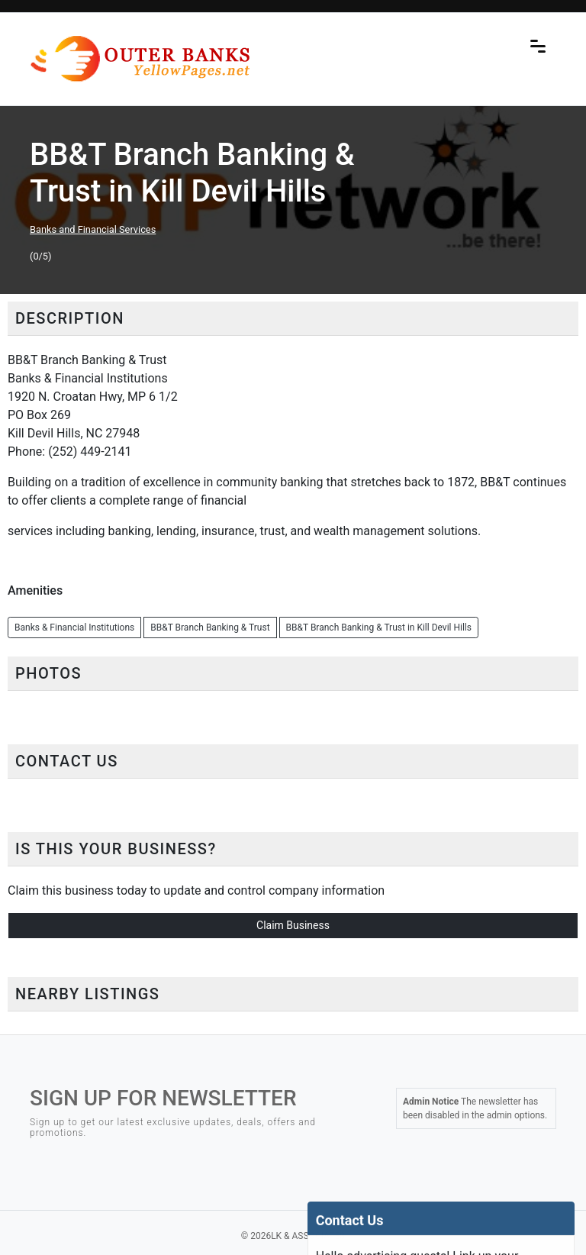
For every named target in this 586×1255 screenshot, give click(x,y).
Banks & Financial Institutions (74, 627)
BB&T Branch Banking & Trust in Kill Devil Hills (379, 627)
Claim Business (293, 925)
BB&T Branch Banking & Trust (209, 627)
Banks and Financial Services (93, 229)
